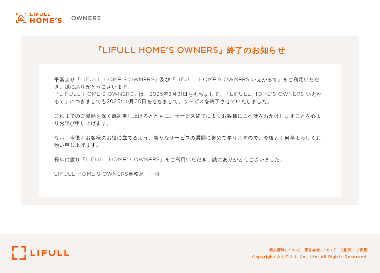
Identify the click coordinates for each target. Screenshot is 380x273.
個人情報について (285, 250)
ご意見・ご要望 (353, 250)
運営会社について (320, 250)
